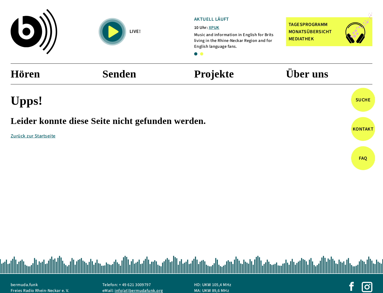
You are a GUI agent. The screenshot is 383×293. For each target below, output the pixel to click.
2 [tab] (201, 53)
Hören (25, 74)
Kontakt (363, 129)
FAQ (363, 158)
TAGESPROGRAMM (308, 24)
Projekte (214, 74)
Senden (119, 74)
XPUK (214, 28)
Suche (363, 100)
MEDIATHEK (301, 39)
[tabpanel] (236, 33)
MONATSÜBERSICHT (310, 31)
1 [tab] (195, 53)
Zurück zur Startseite (33, 136)
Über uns (307, 74)
